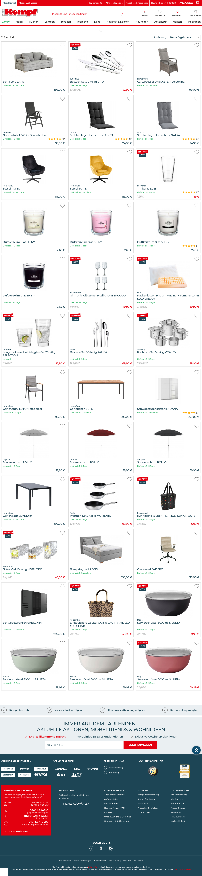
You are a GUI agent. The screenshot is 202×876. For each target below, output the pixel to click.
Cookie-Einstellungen (82, 861)
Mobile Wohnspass (28, 3)
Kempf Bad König (146, 799)
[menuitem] (88, 14)
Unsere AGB (126, 861)
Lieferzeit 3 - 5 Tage (12, 412)
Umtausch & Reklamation (116, 821)
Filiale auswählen (76, 803)
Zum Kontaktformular (18, 831)
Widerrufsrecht (100, 861)
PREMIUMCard (178, 817)
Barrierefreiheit (65, 861)
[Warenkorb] (195, 13)
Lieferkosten (93, 867)
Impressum (139, 861)
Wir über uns (177, 799)
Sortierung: (160, 37)
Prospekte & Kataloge (148, 808)
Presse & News (178, 808)
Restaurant (143, 803)
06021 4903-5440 (28, 817)
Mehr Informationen (182, 869)
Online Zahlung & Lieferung (117, 817)
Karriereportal (96, 3)
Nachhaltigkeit (178, 821)
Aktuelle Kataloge (114, 3)
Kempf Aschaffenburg (148, 795)
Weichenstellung (179, 795)
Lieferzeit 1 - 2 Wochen (13, 85)
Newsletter (176, 812)
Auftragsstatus (111, 799)
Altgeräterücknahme (114, 795)
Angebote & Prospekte (137, 3)
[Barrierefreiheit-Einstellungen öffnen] (196, 750)
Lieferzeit (7, 359)
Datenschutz (114, 861)
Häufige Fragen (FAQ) (114, 808)
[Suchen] (122, 14)
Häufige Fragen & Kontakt (163, 3)
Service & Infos (111, 803)
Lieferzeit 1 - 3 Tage (78, 85)
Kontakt (108, 812)
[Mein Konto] (177, 13)
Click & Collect (144, 812)
